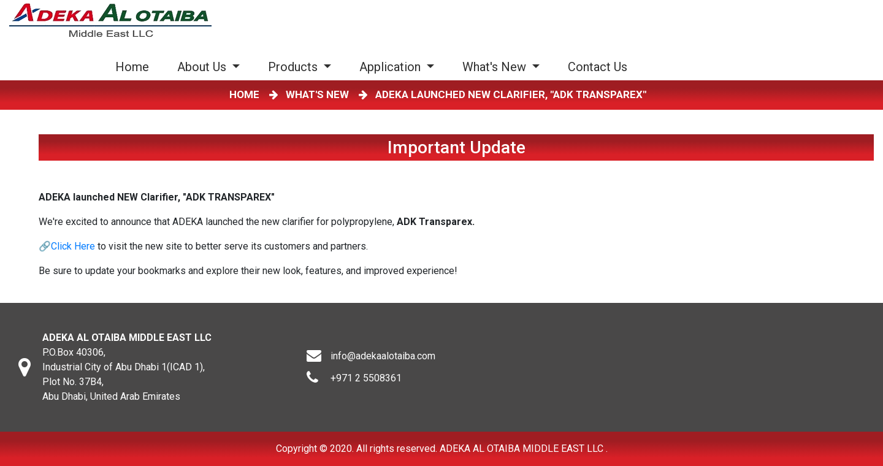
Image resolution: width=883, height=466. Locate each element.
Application (391, 66)
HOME (246, 94)
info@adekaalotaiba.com (383, 356)
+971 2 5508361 (366, 378)
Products (294, 66)
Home (134, 66)
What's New (495, 66)
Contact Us (597, 66)
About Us (203, 66)
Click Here (73, 246)
